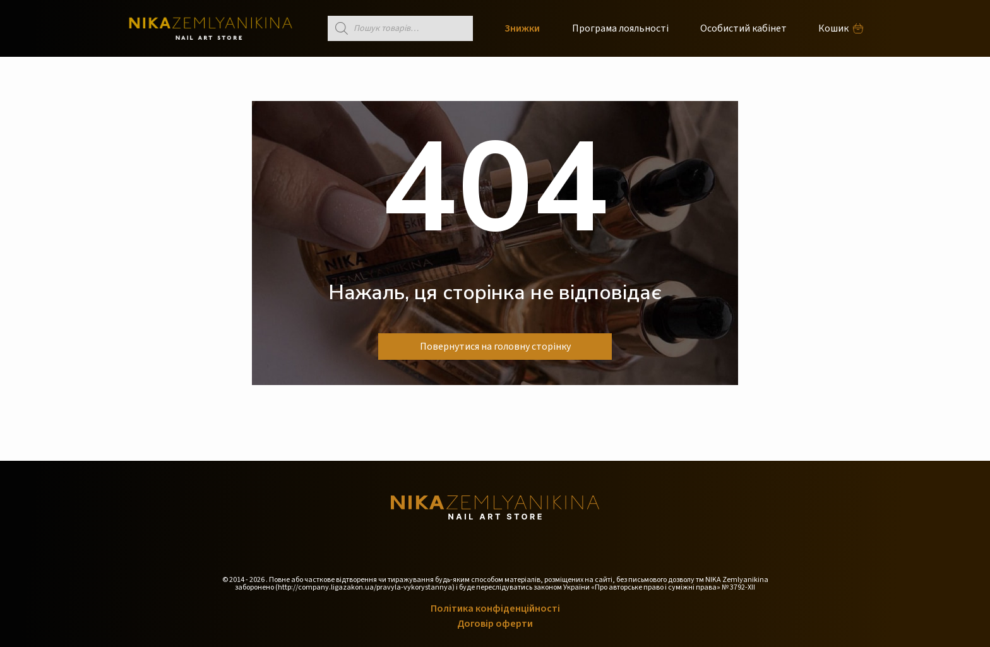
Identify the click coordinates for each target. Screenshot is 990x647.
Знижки (522, 28)
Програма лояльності (620, 28)
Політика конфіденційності (495, 608)
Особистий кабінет (743, 28)
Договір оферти (495, 624)
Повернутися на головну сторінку (495, 346)
